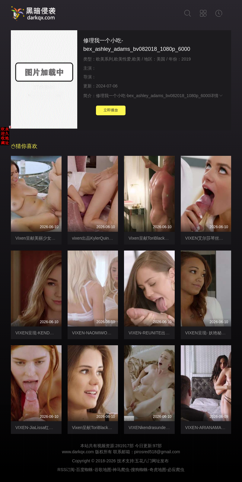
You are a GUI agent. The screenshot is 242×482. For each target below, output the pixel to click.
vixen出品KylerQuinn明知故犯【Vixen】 (109, 238)
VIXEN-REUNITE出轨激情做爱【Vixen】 (167, 332)
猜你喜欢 (24, 146)
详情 (216, 95)
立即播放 (110, 110)
